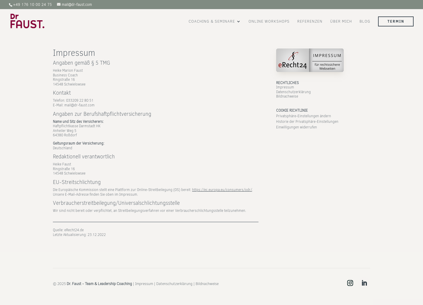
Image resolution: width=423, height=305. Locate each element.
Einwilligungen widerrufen (296, 127)
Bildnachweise (287, 96)
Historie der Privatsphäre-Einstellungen (307, 121)
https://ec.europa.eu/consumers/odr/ (222, 189)
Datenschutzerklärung (293, 92)
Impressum (285, 87)
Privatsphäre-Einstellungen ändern (303, 116)
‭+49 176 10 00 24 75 (32, 4)
